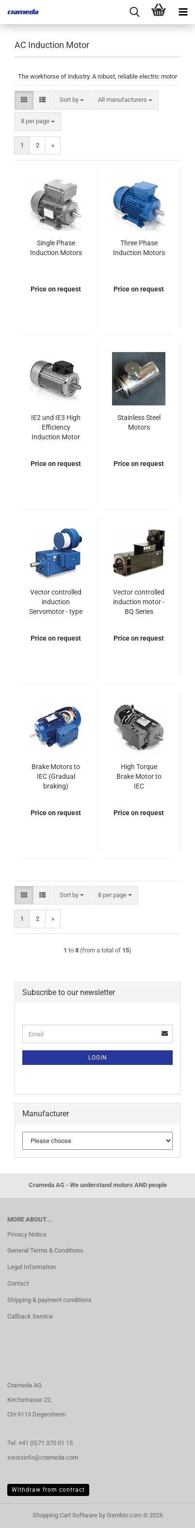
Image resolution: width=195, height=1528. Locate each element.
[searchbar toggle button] (134, 12)
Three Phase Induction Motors (139, 248)
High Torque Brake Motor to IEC (139, 776)
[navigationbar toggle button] (183, 12)
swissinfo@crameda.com (42, 1457)
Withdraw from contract (48, 1489)
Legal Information (31, 1267)
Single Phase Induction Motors (56, 248)
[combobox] (71, 100)
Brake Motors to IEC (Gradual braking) (56, 776)
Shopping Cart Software (65, 1515)
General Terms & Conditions (45, 1250)
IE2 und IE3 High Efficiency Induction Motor (56, 427)
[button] (24, 100)
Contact (18, 1283)
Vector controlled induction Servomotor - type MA (55, 602)
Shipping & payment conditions (49, 1299)
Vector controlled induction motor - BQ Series (138, 601)
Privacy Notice (27, 1234)
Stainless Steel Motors (139, 422)
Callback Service (30, 1316)
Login (97, 1057)
